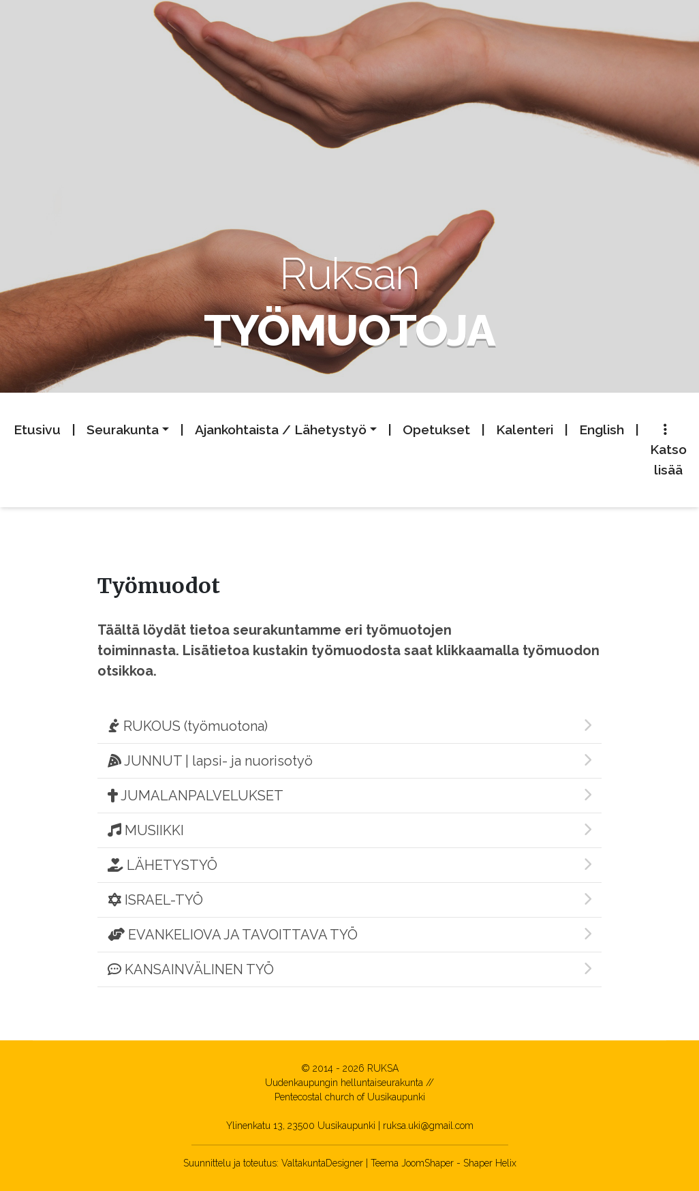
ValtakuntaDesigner (322, 1163)
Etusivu (37, 430)
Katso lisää (668, 450)
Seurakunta (123, 430)
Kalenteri (524, 430)
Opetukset (436, 430)
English (601, 430)
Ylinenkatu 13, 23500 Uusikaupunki (300, 1125)
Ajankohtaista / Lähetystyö (281, 430)
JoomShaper (427, 1163)
